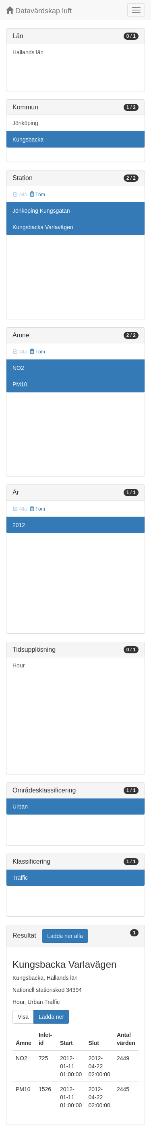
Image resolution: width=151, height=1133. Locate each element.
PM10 (19, 384)
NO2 (18, 368)
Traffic (20, 877)
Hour (18, 665)
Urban (20, 806)
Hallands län (27, 52)
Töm (37, 194)
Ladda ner (51, 1017)
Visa (23, 1017)
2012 (18, 525)
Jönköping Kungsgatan (41, 210)
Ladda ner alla (65, 936)
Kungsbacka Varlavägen (42, 227)
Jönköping (25, 123)
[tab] (75, 936)
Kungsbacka (27, 139)
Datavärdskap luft (39, 10)
